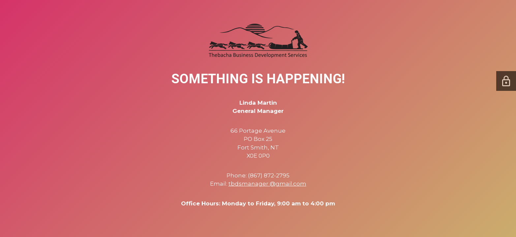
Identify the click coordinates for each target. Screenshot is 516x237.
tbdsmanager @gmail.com (267, 183)
